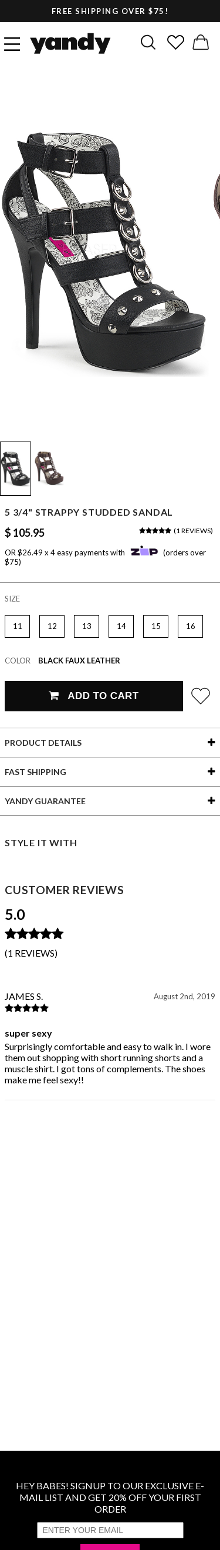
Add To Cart (93, 695)
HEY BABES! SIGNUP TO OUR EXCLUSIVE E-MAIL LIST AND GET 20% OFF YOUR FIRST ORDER (110, 1497)
